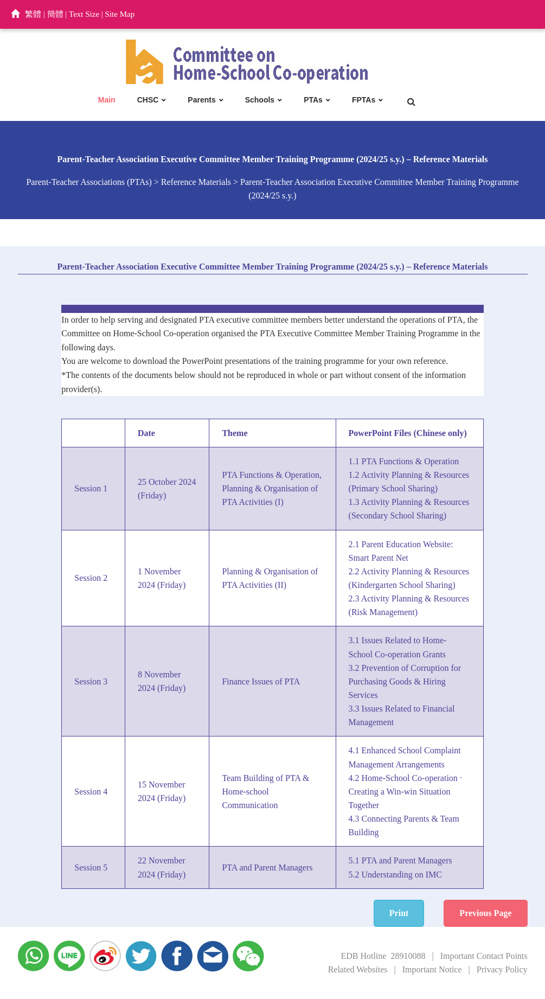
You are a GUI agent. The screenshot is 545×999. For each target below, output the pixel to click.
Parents (201, 99)
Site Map (120, 14)
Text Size (84, 14)
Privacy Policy (502, 969)
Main (107, 99)
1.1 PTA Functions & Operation (404, 461)
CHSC (148, 99)
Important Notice (432, 969)
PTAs (313, 99)
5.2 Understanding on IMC (395, 874)
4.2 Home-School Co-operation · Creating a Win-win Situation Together (405, 791)
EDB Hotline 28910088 (383, 955)
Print (399, 913)
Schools (259, 99)
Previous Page (485, 913)
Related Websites (358, 969)
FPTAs (363, 99)
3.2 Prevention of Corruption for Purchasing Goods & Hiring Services (405, 681)
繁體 (33, 14)
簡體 (55, 14)
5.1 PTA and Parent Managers (400, 860)
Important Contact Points (484, 955)
